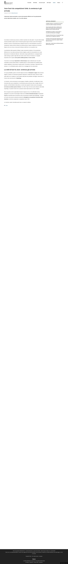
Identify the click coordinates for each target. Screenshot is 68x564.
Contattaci (40, 556)
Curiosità (29, 2)
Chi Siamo (27, 562)
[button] (62, 2)
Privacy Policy (36, 562)
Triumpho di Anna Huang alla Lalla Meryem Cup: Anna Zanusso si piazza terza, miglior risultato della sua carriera (54, 39)
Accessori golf (42, 2)
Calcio (54, 2)
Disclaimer (41, 562)
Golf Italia (35, 2)
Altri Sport (49, 2)
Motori (58, 2)
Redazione (31, 562)
